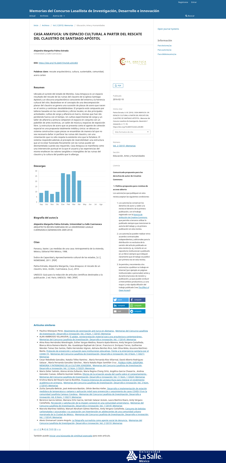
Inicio (36, 25)
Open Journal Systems (168, 29)
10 (55, 429)
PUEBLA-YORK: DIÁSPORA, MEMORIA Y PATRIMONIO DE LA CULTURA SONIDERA (91, 364)
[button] (121, 300)
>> (60, 429)
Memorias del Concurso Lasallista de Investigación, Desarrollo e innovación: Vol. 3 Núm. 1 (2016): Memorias (93, 332)
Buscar (190, 15)
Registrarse (183, 2)
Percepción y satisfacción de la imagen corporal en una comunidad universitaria (90, 402)
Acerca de (58, 15)
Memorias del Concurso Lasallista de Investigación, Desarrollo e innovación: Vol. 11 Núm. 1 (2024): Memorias (92, 377)
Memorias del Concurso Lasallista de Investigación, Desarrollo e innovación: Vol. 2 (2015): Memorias (90, 422)
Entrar (194, 2)
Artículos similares (44, 325)
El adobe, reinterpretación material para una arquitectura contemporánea (106, 336)
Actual (32, 15)
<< (35, 429)
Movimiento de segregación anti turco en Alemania (89, 330)
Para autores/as (164, 50)
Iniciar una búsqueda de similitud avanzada (70, 435)
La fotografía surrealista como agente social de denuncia (100, 420)
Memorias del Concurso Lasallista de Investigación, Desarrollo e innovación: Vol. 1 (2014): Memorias (87, 339)
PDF (119, 85)
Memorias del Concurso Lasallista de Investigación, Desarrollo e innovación (94, 10)
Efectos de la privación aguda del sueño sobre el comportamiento (115, 374)
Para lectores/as (165, 45)
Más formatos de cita (124, 132)
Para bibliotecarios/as (167, 54)
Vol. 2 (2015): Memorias (63, 25)
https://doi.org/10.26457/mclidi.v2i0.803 (58, 63)
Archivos (44, 15)
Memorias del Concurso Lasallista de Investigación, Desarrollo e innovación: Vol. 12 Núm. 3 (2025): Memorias (90, 367)
